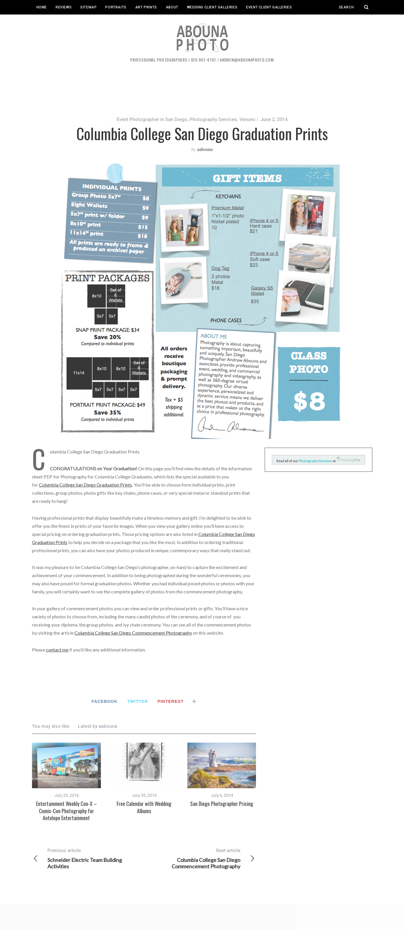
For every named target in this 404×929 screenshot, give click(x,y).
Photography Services (213, 119)
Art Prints (146, 7)
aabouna (205, 149)
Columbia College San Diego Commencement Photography (133, 632)
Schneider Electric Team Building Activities (87, 858)
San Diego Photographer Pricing (221, 803)
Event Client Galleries (269, 7)
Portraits (115, 7)
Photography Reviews (316, 461)
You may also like (50, 726)
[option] (66, 782)
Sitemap (88, 7)
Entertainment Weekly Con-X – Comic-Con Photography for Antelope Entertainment (66, 811)
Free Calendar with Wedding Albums (144, 807)
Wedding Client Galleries (212, 7)
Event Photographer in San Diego (152, 119)
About (172, 7)
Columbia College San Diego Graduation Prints (85, 484)
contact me (57, 649)
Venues (247, 119)
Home (41, 7)
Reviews (64, 7)
